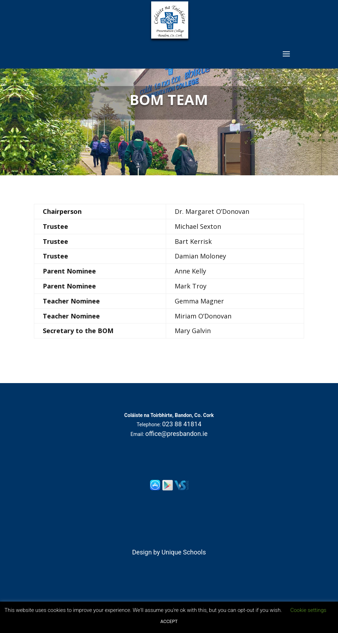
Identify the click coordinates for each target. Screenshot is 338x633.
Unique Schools (184, 552)
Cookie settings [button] (308, 610)
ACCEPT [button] (169, 621)
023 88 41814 (181, 424)
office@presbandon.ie (176, 433)
